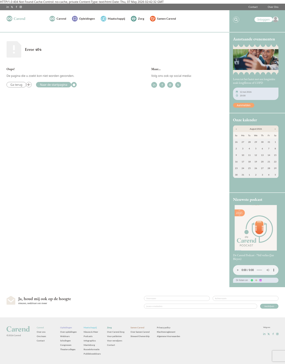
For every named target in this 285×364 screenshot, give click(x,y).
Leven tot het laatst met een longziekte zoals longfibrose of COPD (254, 81)
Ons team (41, 336)
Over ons (41, 331)
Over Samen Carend (140, 331)
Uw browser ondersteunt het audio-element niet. (255, 270)
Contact (253, 6)
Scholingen (65, 340)
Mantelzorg (89, 345)
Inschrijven (269, 306)
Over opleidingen (68, 331)
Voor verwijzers (114, 340)
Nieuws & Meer (91, 331)
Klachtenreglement (166, 331)
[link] (266, 19)
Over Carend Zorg (115, 331)
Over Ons (273, 6)
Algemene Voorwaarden (168, 336)
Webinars (65, 336)
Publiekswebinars (92, 353)
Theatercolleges (67, 349)
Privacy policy (163, 327)
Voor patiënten (114, 336)
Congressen (65, 345)
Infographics (90, 340)
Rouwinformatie (91, 349)
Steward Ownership (140, 336)
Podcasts (88, 336)
